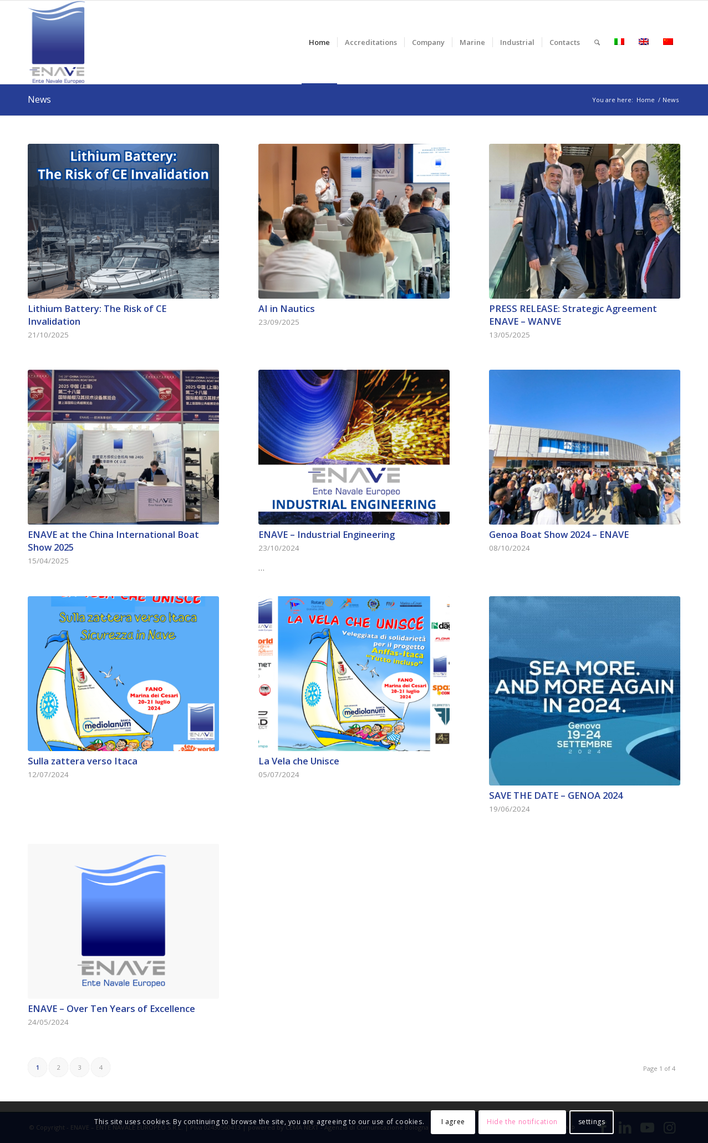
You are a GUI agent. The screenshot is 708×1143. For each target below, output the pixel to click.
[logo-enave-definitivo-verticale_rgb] (56, 42)
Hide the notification (522, 1121)
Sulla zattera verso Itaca (82, 760)
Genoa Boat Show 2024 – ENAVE (559, 534)
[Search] (597, 42)
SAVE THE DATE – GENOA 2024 (556, 795)
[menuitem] (319, 42)
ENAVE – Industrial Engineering (326, 534)
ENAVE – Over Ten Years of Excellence (111, 1008)
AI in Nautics (286, 308)
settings (591, 1121)
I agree (453, 1121)
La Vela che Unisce (298, 760)
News (39, 99)
